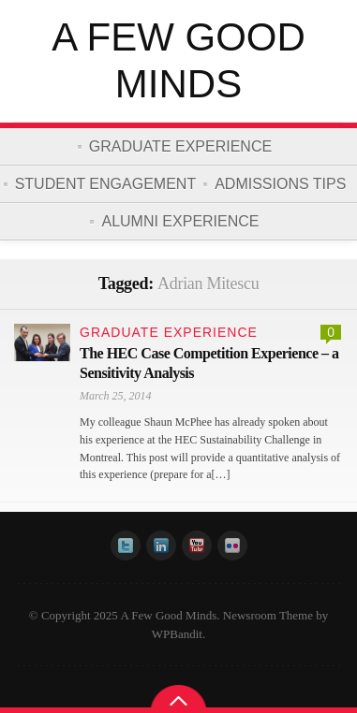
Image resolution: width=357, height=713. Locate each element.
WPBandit (177, 634)
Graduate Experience (180, 146)
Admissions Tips (280, 184)
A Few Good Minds (178, 60)
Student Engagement (106, 184)
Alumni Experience (180, 221)
